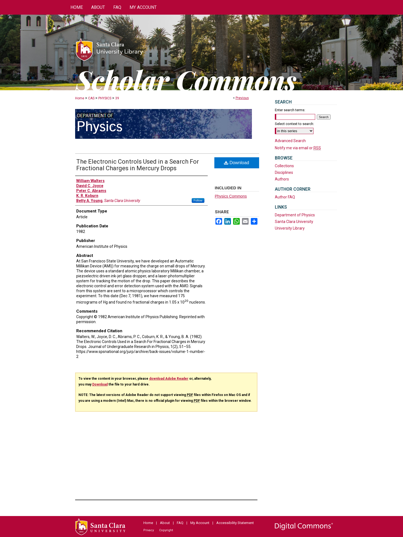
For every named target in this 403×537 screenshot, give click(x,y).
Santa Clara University (294, 221)
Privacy (148, 530)
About (165, 523)
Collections (284, 166)
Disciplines (284, 172)
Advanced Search (290, 141)
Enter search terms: (290, 110)
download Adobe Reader (168, 379)
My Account (199, 523)
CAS (91, 98)
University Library (290, 228)
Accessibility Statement (235, 523)
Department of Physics (295, 215)
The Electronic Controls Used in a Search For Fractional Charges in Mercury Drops (137, 165)
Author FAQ (285, 197)
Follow (198, 200)
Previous (242, 98)
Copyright (166, 530)
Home (79, 98)
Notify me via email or (298, 148)
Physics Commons (231, 196)
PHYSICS (104, 98)
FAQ (180, 523)
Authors (282, 179)
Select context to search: (294, 124)
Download (236, 162)
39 (117, 98)
